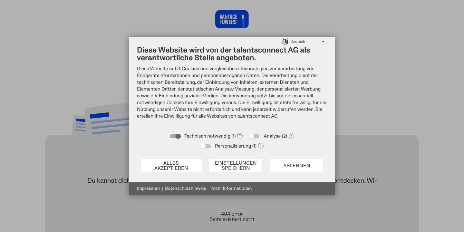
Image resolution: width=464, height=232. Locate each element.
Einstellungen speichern (236, 165)
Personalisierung (233, 146)
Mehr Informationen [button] (231, 188)
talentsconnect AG (257, 116)
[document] (232, 87)
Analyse (272, 136)
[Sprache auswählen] (285, 41)
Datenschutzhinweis (185, 188)
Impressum (148, 188)
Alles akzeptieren (171, 165)
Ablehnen (296, 165)
